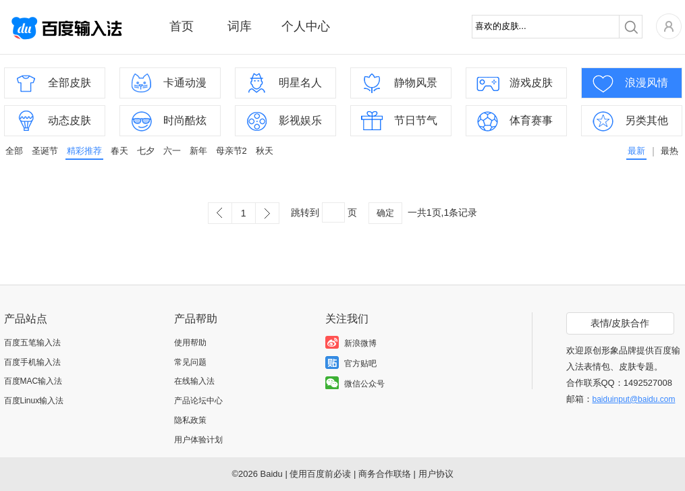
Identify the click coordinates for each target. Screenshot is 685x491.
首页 (181, 26)
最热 (669, 151)
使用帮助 (190, 342)
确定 (385, 213)
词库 (239, 26)
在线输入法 (194, 381)
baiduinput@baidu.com (634, 399)
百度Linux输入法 (34, 400)
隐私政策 (190, 420)
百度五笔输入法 (32, 342)
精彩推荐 (84, 151)
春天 (119, 151)
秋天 (264, 151)
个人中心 (305, 26)
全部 (14, 151)
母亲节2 (231, 151)
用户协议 (436, 474)
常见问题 (190, 362)
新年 (198, 151)
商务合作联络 (384, 474)
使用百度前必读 (320, 474)
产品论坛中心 (198, 400)
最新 (636, 151)
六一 (172, 151)
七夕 (146, 151)
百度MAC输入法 (33, 381)
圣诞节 (45, 151)
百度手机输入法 (32, 362)
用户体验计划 (198, 439)
